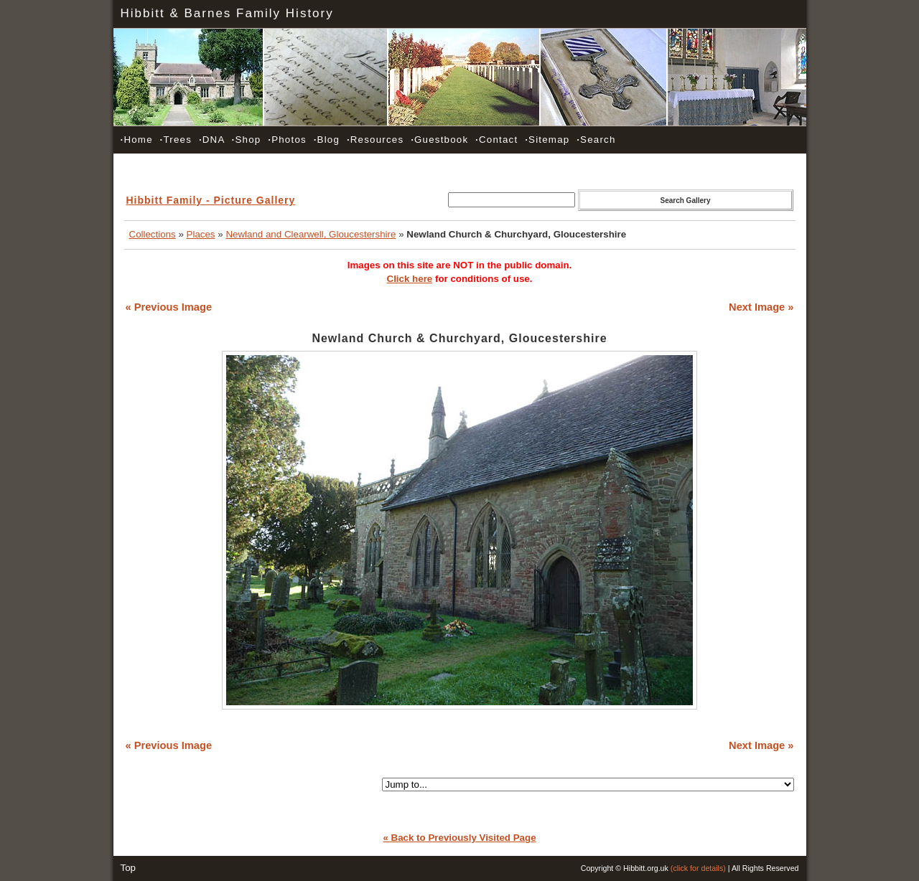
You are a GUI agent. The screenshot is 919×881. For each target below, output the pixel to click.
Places (201, 234)
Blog (327, 139)
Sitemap (547, 139)
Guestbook (439, 139)
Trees (176, 139)
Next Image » (761, 307)
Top (128, 867)
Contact (496, 139)
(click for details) (698, 868)
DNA (212, 139)
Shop (246, 139)
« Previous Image (169, 307)
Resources (375, 139)
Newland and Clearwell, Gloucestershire (310, 234)
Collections (152, 234)
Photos (287, 139)
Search (596, 139)
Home (137, 139)
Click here (410, 278)
